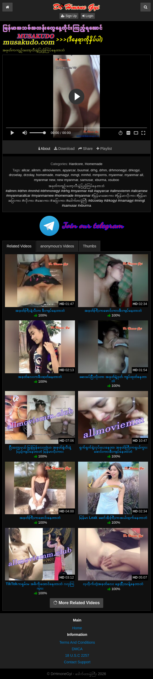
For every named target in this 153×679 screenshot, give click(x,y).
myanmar (116, 175)
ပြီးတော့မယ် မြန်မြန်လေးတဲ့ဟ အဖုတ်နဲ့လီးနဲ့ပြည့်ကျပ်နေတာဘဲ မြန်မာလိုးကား (40, 449)
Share (85, 148)
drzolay (29, 175)
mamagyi (62, 175)
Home (77, 628)
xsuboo (113, 180)
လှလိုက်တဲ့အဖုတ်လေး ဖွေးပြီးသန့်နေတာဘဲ (113, 584)
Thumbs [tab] (89, 246)
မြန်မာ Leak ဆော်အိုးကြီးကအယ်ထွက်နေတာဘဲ (113, 518)
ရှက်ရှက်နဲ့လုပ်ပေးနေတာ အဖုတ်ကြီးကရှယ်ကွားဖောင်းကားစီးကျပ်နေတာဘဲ (113, 449)
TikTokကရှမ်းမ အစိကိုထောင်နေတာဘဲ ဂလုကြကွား (40, 586)
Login (88, 16)
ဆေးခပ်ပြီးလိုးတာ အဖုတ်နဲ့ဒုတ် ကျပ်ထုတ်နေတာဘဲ (113, 379)
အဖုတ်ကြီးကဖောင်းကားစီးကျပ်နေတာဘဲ (113, 310)
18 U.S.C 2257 (77, 655)
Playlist (104, 148)
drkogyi (134, 170)
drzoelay (15, 175)
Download (64, 148)
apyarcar (68, 170)
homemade (44, 175)
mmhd (86, 175)
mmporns (99, 175)
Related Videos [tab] (19, 246)
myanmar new (44, 180)
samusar (86, 180)
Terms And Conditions (77, 642)
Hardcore (76, 164)
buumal (83, 170)
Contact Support (77, 662)
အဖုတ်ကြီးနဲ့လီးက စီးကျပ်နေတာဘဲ (40, 310)
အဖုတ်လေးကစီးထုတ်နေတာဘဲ (40, 377)
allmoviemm (51, 170)
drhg (93, 170)
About (44, 148)
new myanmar (67, 180)
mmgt (75, 175)
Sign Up (69, 16)
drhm (103, 170)
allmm (36, 170)
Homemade (93, 164)
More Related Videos (76, 603)
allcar (25, 170)
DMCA (77, 649)
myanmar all (133, 175)
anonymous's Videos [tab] (57, 246)
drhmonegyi (118, 170)
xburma (100, 180)
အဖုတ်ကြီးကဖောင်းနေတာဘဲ (40, 518)
